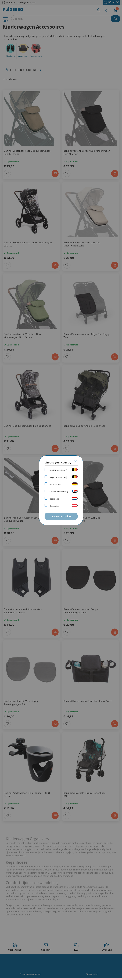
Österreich (54, 506)
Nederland (54, 498)
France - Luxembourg (58, 491)
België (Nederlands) (58, 470)
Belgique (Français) (58, 477)
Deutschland (55, 484)
